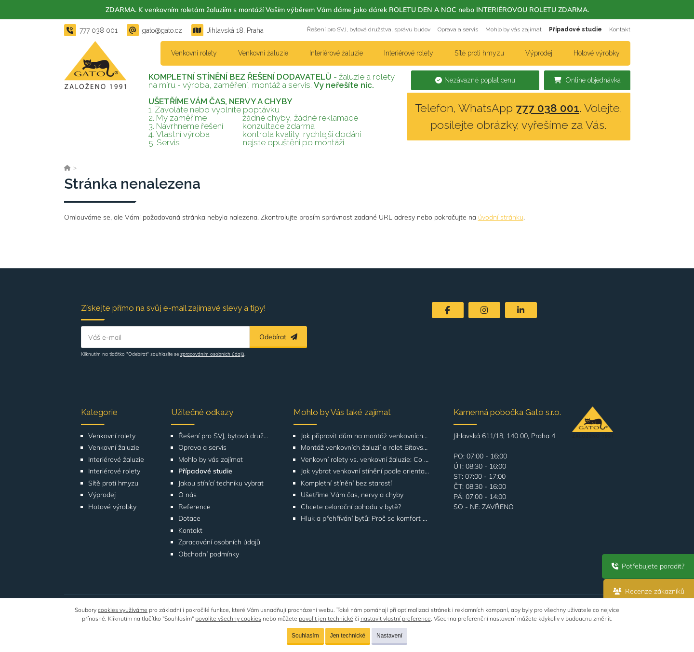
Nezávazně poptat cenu (475, 80)
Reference (194, 507)
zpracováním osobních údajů (212, 354)
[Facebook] (448, 310)
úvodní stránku (500, 217)
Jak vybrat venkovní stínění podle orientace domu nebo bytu (365, 471)
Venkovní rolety (194, 53)
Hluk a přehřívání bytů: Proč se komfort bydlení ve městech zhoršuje (365, 518)
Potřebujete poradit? (648, 566)
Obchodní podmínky (208, 554)
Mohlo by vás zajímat (513, 29)
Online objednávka (587, 80)
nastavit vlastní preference (395, 618)
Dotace (189, 518)
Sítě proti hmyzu (479, 53)
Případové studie (575, 29)
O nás (187, 495)
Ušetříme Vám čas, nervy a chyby (352, 495)
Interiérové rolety (408, 53)
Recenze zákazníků (648, 591)
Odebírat (278, 337)
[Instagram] (484, 310)
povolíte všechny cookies (228, 618)
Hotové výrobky (597, 53)
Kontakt (619, 29)
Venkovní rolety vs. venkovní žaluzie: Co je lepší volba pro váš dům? (365, 460)
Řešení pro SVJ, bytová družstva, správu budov (368, 29)
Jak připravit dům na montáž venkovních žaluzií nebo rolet (365, 436)
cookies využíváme (122, 609)
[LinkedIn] (521, 310)
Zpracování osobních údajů (219, 542)
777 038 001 (547, 107)
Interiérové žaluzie (336, 53)
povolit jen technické (326, 618)
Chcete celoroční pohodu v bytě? (351, 507)
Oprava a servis (458, 29)
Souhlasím (305, 635)
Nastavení (389, 635)
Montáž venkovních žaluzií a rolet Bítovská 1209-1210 (365, 448)
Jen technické (347, 635)
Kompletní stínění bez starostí (346, 483)
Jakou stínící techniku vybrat (221, 483)
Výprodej (538, 53)
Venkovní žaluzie (263, 53)
